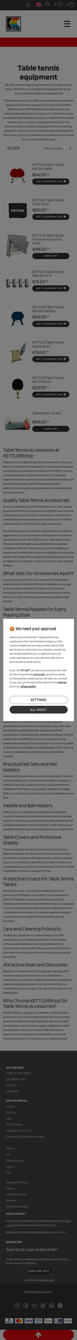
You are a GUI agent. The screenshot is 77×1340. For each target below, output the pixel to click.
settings (38, 700)
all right (38, 710)
